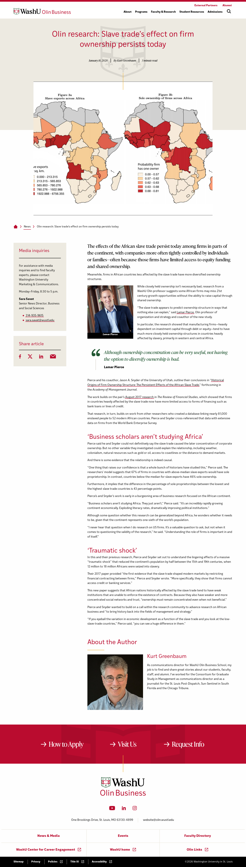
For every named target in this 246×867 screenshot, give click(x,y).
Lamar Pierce (185, 312)
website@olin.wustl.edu (158, 820)
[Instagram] (135, 809)
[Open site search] (229, 11)
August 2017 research (139, 397)
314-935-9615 (34, 315)
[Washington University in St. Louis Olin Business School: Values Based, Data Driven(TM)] (123, 795)
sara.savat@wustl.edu (40, 320)
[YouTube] (112, 809)
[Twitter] (30, 357)
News (27, 226)
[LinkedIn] (41, 357)
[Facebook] (20, 357)
